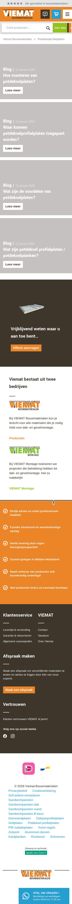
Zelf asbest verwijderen (24, 795)
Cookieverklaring (44, 790)
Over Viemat (45, 641)
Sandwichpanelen (20, 800)
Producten (17, 438)
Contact (42, 629)
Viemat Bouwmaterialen (17, 39)
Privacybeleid (17, 790)
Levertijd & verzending (16, 629)
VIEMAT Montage (21, 488)
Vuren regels (46, 827)
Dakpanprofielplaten (50, 818)
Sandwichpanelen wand (24, 809)
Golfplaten (15, 823)
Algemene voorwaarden (17, 641)
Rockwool (38, 836)
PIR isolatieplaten (20, 827)
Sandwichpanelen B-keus (26, 813)
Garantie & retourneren (17, 635)
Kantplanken (17, 836)
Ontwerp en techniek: (36, 851)
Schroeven (57, 836)
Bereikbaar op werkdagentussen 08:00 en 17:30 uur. (47, 896)
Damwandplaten (19, 818)
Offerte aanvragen (26, 347)
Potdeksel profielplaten (43, 823)
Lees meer (13, 90)
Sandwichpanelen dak (23, 804)
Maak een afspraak (19, 689)
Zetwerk (13, 832)
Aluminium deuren (37, 832)
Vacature (43, 635)
